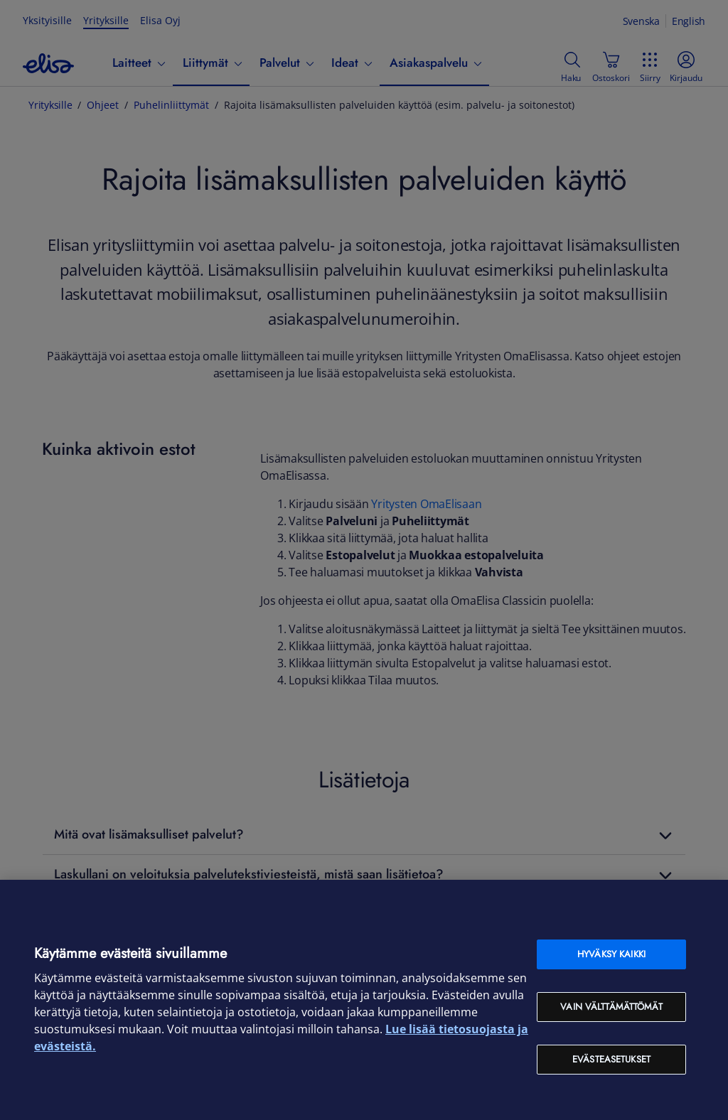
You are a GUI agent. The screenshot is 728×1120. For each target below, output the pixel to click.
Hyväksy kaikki (611, 954)
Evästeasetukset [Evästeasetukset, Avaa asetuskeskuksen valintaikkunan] (611, 1059)
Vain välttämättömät (611, 1006)
